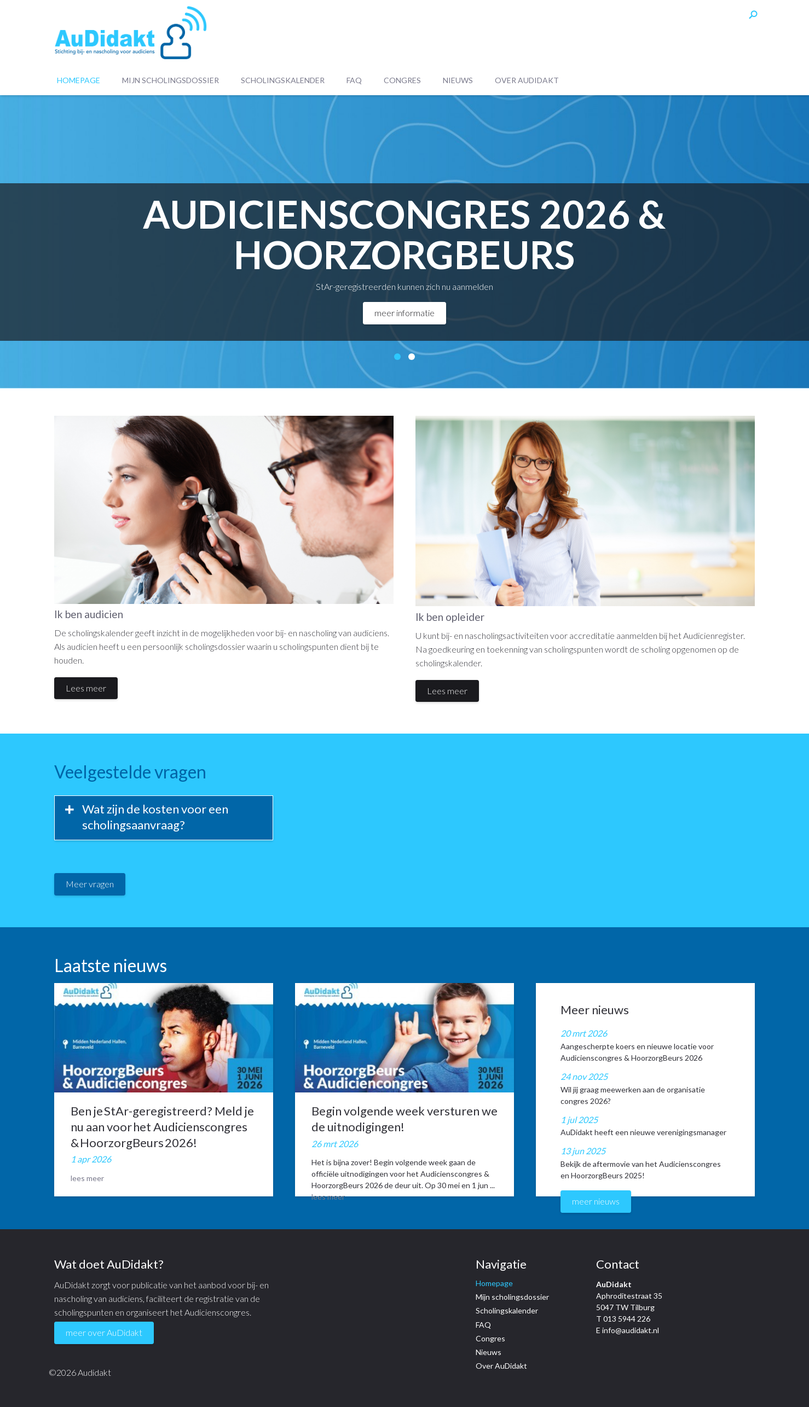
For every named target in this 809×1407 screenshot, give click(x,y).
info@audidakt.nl (630, 1330)
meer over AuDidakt (104, 1332)
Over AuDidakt (527, 80)
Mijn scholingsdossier (170, 80)
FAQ (354, 80)
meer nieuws (596, 1201)
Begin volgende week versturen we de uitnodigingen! (404, 1118)
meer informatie (404, 312)
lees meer (87, 1178)
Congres (402, 80)
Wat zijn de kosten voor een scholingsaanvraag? (155, 816)
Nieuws (458, 80)
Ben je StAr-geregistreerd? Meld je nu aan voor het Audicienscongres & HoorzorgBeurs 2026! (162, 1126)
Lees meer (86, 688)
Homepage (78, 80)
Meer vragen (90, 884)
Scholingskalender (283, 80)
